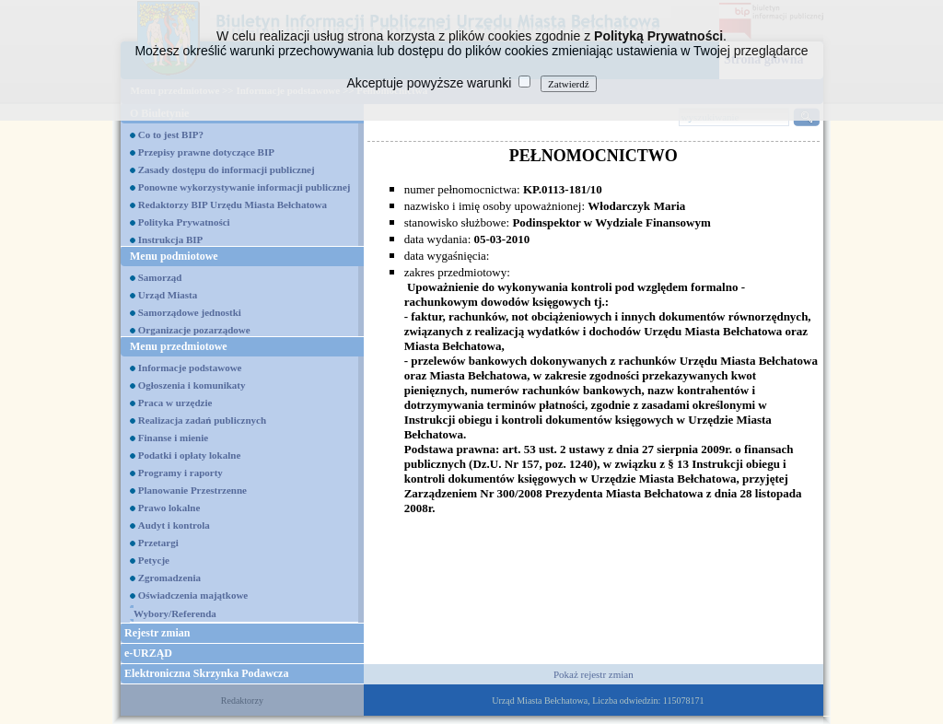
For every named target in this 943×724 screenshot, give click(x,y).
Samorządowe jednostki (189, 312)
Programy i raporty (180, 472)
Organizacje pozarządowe (194, 329)
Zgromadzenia (169, 577)
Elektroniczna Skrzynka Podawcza (206, 673)
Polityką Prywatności (658, 36)
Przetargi (158, 542)
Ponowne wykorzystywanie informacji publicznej (244, 187)
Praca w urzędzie (175, 402)
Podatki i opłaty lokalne (189, 455)
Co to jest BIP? (171, 134)
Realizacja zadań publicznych (202, 420)
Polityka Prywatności (184, 222)
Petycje (153, 560)
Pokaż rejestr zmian (593, 674)
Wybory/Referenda (175, 613)
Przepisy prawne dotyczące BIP (206, 152)
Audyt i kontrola (174, 525)
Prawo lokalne (169, 507)
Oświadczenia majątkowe (193, 595)
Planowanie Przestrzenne (192, 490)
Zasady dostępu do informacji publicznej (226, 169)
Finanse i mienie (173, 437)
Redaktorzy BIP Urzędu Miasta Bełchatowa (232, 204)
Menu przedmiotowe (178, 346)
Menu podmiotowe (174, 256)
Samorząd (160, 277)
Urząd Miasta (167, 294)
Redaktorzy (242, 700)
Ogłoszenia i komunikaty (192, 385)
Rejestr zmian (157, 632)
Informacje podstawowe (190, 367)
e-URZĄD (148, 653)
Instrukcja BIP (171, 239)
